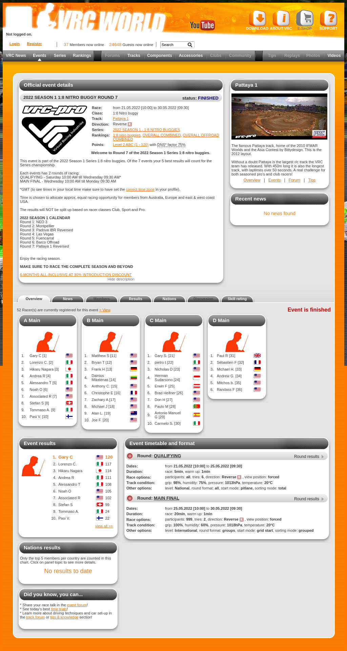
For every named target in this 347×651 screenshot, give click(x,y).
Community (240, 55)
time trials (59, 609)
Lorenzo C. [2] (41, 362)
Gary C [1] (37, 356)
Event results (40, 443)
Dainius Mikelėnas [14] (103, 378)
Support (328, 19)
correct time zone (140, 189)
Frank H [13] (101, 369)
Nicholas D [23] (167, 369)
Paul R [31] (226, 356)
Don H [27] (163, 400)
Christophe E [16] (105, 393)
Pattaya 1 (120, 119)
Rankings (82, 55)
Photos (313, 55)
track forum (35, 617)
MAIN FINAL (166, 498)
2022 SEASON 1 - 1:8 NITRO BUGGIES (146, 130)
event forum (77, 605)
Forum (295, 180)
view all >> (104, 526)
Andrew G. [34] (229, 376)
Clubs (215, 55)
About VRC (281, 19)
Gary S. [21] (165, 356)
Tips (272, 55)
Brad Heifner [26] (169, 393)
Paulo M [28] (165, 406)
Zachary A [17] (103, 400)
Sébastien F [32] (230, 362)
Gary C (65, 457)
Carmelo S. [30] (167, 423)
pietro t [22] (164, 362)
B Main (95, 320)
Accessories (191, 55)
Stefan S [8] (39, 403)
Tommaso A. (68, 511)
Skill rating (237, 299)
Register (34, 44)
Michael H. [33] (229, 369)
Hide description (121, 279)
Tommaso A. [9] (42, 410)
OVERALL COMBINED (162, 135)
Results (135, 299)
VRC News (16, 55)
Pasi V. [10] (38, 417)
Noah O (64, 491)
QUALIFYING (167, 455)
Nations (169, 299)
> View (104, 310)
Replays (292, 55)
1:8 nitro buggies (126, 135)
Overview (252, 180)
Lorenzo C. (67, 464)
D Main (221, 320)
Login (14, 44)
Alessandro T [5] (43, 383)
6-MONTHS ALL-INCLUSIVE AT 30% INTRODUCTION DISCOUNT (76, 275)
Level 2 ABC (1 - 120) (130, 145)
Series (60, 55)
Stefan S (65, 505)
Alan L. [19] (100, 413)
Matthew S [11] (103, 356)
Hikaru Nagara (70, 471)
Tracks (133, 55)
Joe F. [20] (100, 420)
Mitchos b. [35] (229, 383)
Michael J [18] (103, 406)
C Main (158, 320)
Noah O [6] (38, 389)
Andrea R (66, 478)
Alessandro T (69, 484)
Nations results (42, 547)
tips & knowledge (64, 617)
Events (39, 55)
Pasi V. (64, 518)
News (68, 299)
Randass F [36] (229, 389)
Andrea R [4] (39, 376)
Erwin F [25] (165, 386)
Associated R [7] (43, 396)
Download (257, 19)
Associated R (69, 498)
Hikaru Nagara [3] (44, 369)
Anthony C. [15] (104, 386)
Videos (334, 55)
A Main (32, 320)
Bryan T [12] (101, 362)
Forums (112, 55)
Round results (306, 456)
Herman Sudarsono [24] (167, 378)
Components (159, 55)
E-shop (304, 19)
